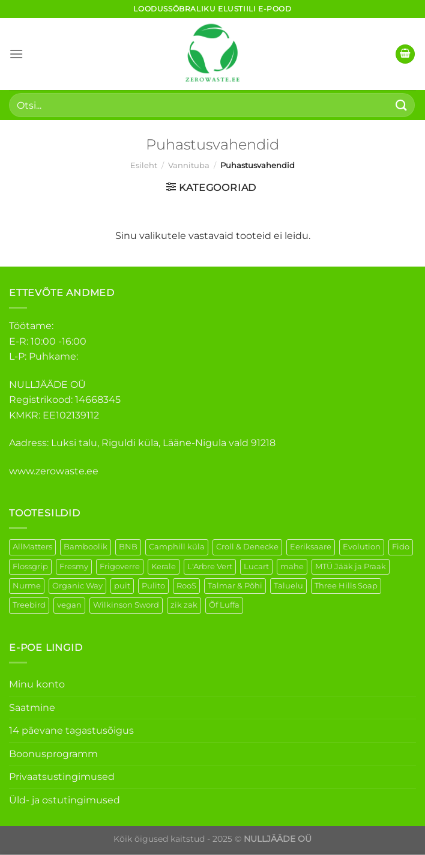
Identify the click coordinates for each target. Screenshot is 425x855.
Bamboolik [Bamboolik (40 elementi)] (85, 546)
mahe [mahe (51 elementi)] (292, 566)
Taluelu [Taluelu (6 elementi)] (288, 585)
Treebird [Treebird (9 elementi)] (29, 604)
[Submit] (402, 104)
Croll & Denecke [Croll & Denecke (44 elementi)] (247, 546)
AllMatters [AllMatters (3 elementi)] (32, 546)
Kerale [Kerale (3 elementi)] (163, 566)
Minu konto (37, 684)
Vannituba (188, 165)
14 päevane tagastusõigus (71, 730)
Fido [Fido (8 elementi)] (400, 546)
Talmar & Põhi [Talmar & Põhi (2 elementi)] (235, 585)
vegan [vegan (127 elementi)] (69, 604)
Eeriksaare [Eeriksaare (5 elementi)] (310, 546)
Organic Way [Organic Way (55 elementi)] (77, 585)
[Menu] (16, 53)
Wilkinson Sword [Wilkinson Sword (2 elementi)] (126, 604)
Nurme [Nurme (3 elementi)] (27, 585)
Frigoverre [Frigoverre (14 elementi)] (120, 566)
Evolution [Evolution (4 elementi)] (362, 546)
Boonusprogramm (53, 754)
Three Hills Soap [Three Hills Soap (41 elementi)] (346, 585)
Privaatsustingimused (62, 776)
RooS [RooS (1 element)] (186, 585)
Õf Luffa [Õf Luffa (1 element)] (224, 604)
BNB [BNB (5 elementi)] (128, 546)
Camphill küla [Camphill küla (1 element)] (177, 546)
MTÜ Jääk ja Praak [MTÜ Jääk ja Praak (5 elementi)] (350, 566)
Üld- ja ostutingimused (64, 800)
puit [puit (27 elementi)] (122, 585)
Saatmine (32, 707)
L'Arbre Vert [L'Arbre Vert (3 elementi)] (209, 566)
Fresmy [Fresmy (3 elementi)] (73, 566)
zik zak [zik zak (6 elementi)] (183, 604)
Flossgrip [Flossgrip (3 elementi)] (30, 566)
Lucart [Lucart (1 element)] (256, 566)
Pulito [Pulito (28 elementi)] (153, 585)
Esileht (143, 165)
